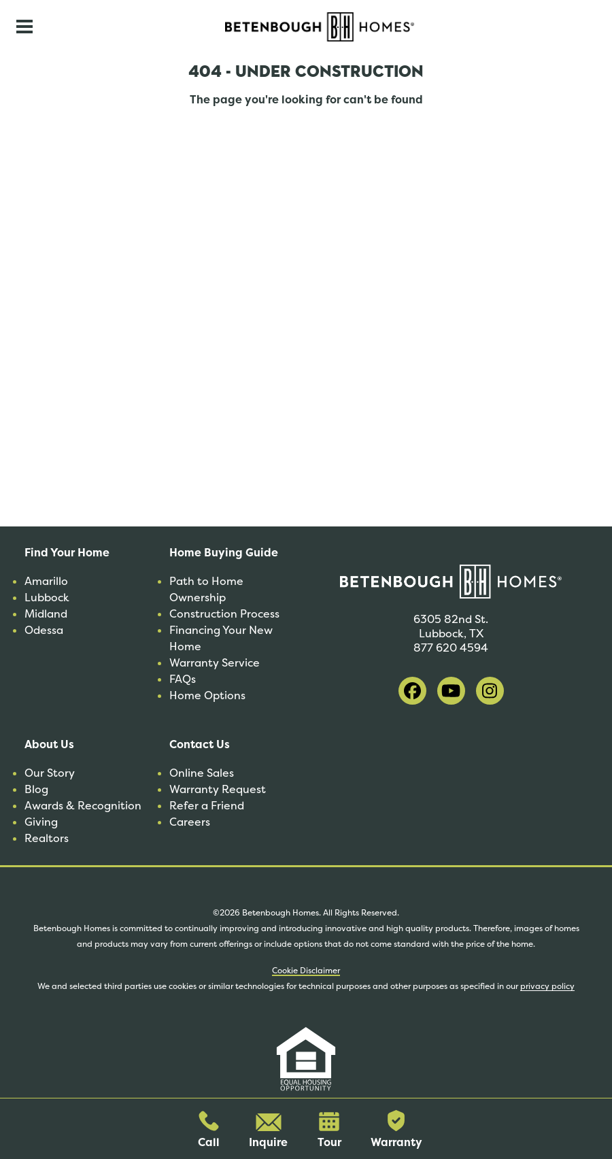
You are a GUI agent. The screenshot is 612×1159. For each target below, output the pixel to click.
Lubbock (46, 597)
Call (209, 1130)
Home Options (207, 695)
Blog (36, 789)
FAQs (182, 679)
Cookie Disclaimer (306, 970)
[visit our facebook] (412, 691)
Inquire (268, 1131)
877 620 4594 (450, 648)
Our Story (49, 773)
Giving (41, 822)
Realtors (46, 838)
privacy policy (547, 986)
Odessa (43, 630)
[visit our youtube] (451, 691)
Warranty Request (217, 789)
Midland (45, 614)
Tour (329, 1130)
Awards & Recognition (82, 806)
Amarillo (46, 581)
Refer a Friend (206, 806)
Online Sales (201, 773)
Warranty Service (214, 663)
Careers (189, 822)
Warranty (396, 1129)
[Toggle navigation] (24, 26)
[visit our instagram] (490, 691)
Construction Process (224, 614)
